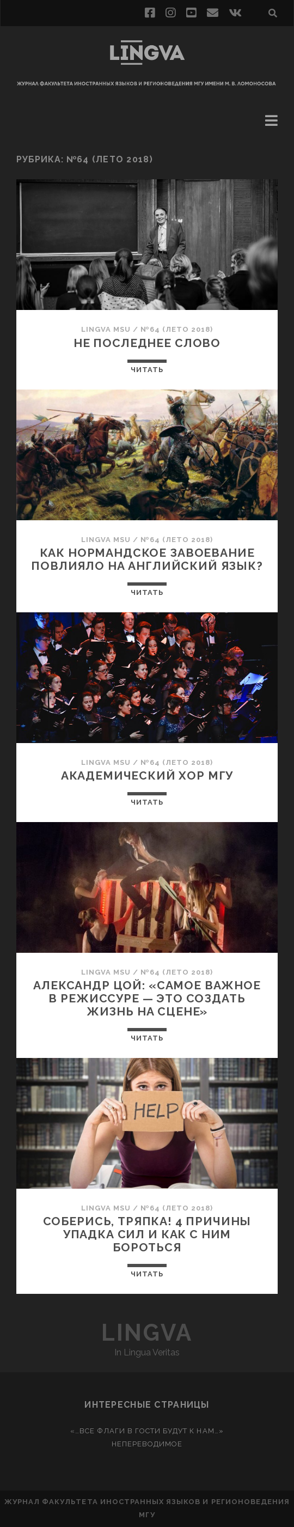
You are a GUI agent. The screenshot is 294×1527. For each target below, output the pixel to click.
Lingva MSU (106, 329)
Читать (147, 370)
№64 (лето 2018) (176, 329)
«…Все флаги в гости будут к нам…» (146, 1431)
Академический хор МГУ (147, 775)
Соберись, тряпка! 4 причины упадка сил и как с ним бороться (147, 1234)
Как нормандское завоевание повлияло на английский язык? (147, 559)
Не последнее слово (147, 343)
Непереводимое (147, 1444)
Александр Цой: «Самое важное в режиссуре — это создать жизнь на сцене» (147, 998)
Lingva (146, 1332)
